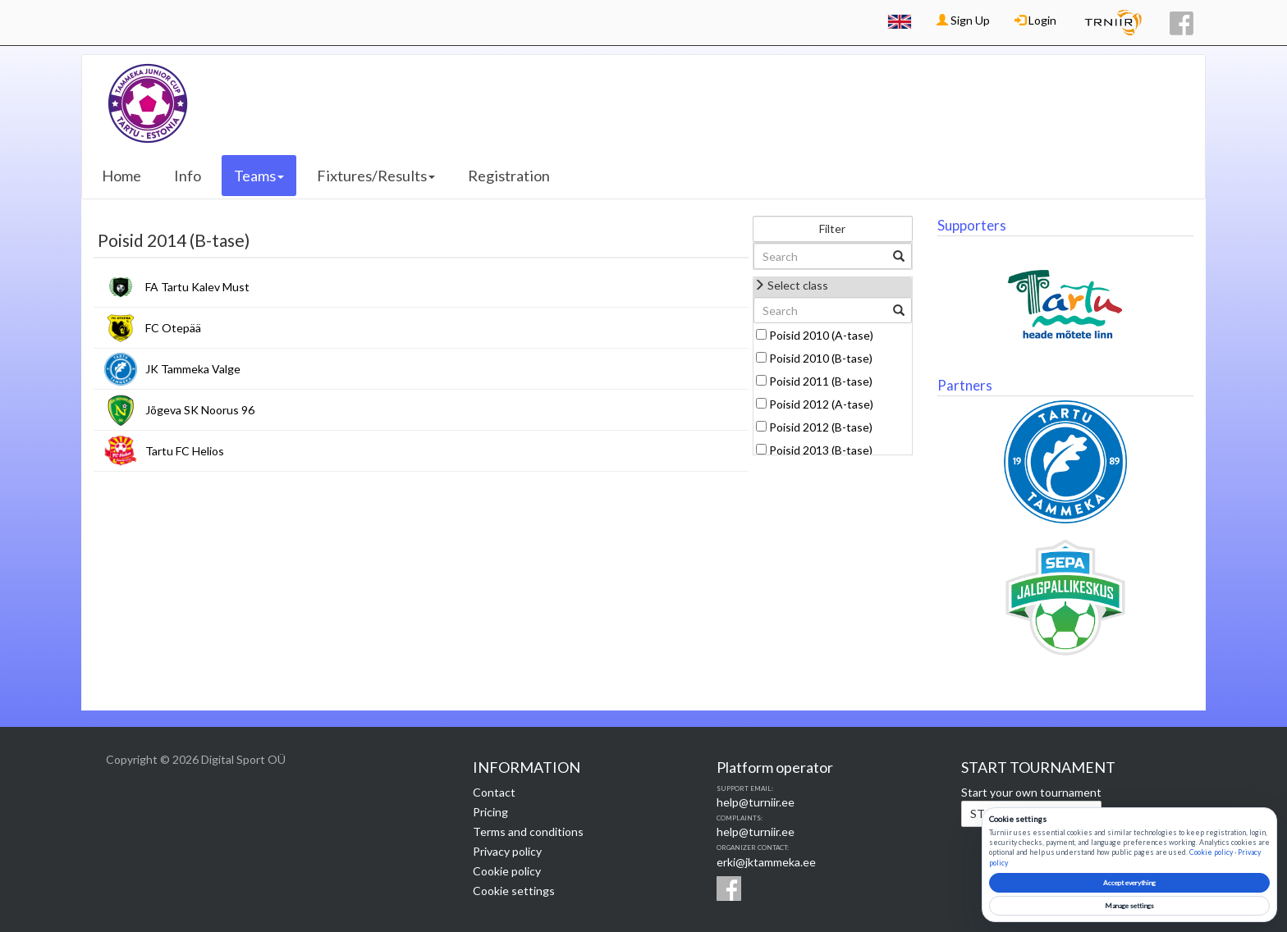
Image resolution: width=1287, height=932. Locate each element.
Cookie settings (514, 891)
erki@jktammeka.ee (766, 862)
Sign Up (963, 20)
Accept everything (1129, 883)
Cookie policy (507, 871)
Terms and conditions (528, 831)
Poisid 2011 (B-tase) (821, 381)
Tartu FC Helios (184, 451)
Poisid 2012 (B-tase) (821, 427)
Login (1035, 20)
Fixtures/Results (376, 176)
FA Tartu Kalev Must (197, 287)
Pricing (490, 812)
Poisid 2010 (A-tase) (821, 335)
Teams (259, 176)
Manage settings (1129, 906)
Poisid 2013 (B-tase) (821, 450)
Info (187, 176)
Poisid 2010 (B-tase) (821, 358)
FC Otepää (173, 328)
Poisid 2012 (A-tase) (821, 404)
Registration (509, 176)
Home (121, 176)
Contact (494, 792)
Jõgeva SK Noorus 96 (199, 410)
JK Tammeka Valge (192, 369)
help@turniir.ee (756, 802)
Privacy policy (507, 851)
